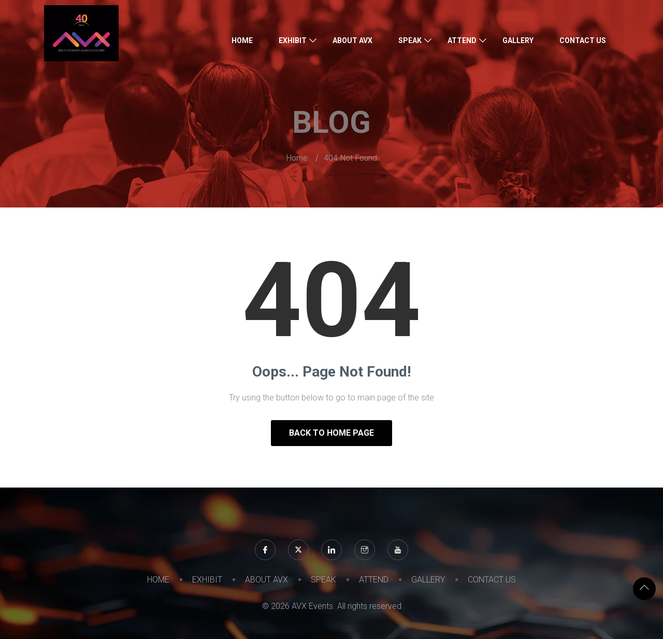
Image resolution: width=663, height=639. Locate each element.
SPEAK (410, 40)
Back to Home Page (331, 433)
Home (297, 158)
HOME (242, 40)
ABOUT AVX (352, 40)
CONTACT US (582, 40)
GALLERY (518, 40)
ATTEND (462, 40)
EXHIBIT (293, 40)
